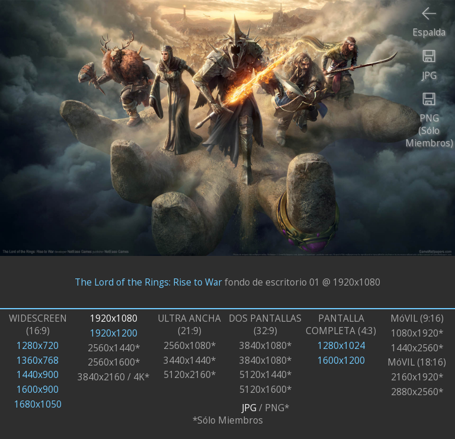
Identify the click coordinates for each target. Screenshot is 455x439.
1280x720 (38, 345)
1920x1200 (113, 333)
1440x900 (38, 374)
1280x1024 (341, 345)
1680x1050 (38, 404)
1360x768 (38, 360)
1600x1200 (341, 360)
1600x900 (38, 389)
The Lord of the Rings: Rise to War (148, 281)
